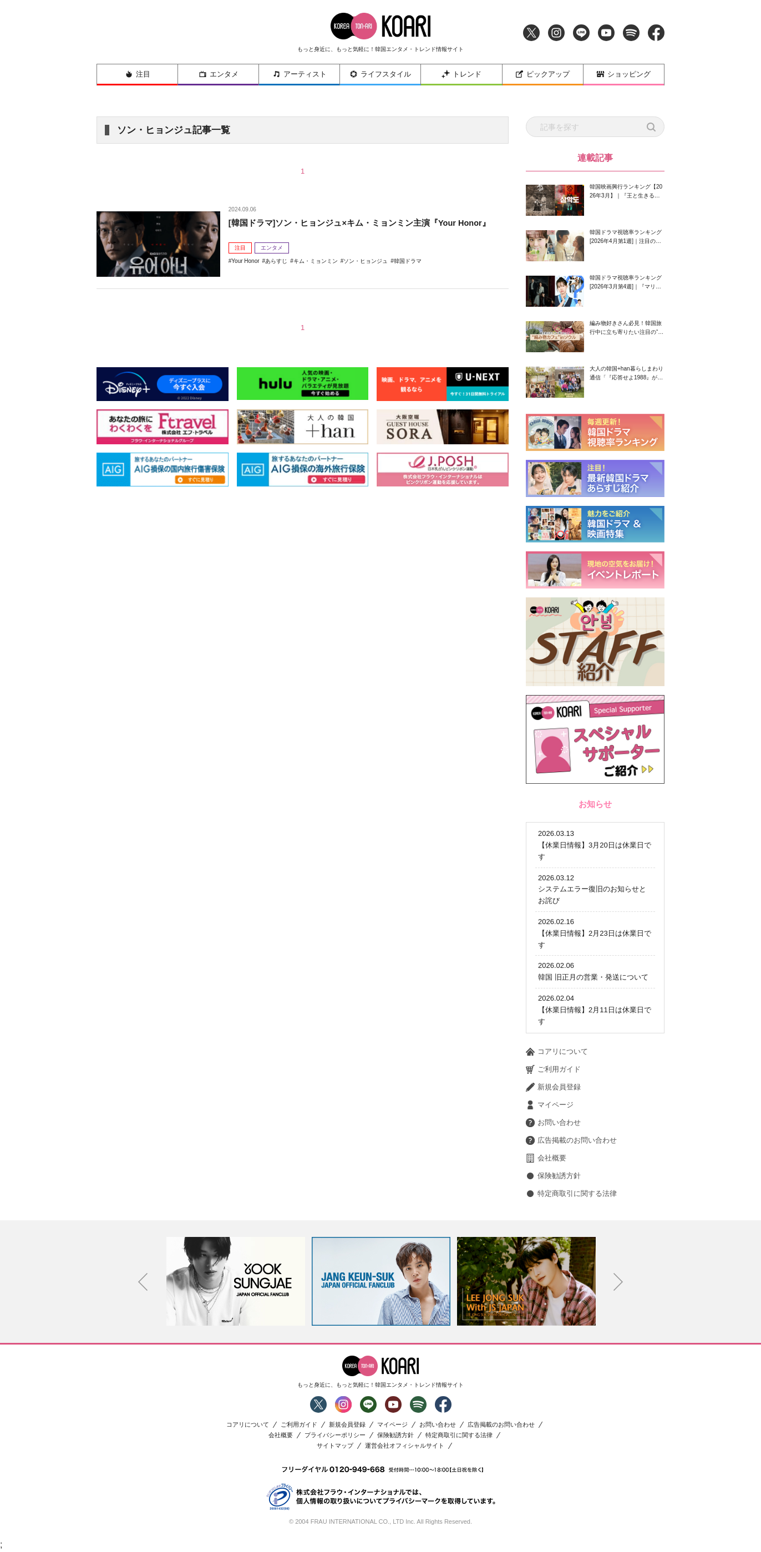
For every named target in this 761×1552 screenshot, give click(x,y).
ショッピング (623, 74)
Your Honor (245, 275)
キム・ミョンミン (315, 275)
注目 (137, 74)
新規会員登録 (553, 1087)
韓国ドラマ (408, 275)
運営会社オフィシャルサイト (404, 1446)
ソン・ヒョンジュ (365, 275)
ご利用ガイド (553, 1069)
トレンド (461, 74)
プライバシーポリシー (335, 1435)
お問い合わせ (553, 1122)
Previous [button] (143, 1282)
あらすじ (276, 275)
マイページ (550, 1104)
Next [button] (618, 1282)
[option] (235, 1281)
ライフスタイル (380, 74)
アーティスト (299, 74)
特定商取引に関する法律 (571, 1193)
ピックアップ (542, 74)
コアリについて (557, 1051)
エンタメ (219, 74)
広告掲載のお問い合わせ (571, 1140)
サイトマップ (335, 1446)
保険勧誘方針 (553, 1175)
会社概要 (546, 1158)
